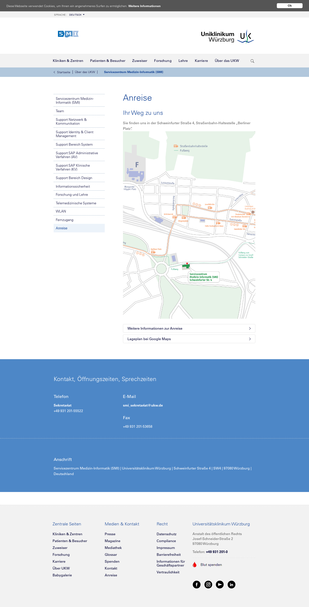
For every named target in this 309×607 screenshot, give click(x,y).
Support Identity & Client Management (74, 134)
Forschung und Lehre (72, 194)
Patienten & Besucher (70, 541)
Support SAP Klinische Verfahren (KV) (73, 167)
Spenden (112, 561)
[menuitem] (69, 14)
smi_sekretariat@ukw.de (143, 405)
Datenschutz (166, 534)
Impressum (166, 548)
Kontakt (111, 568)
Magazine (112, 541)
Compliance (166, 541)
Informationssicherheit (73, 186)
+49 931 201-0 (217, 552)
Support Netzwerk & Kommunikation (71, 121)
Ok (290, 5)
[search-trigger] (252, 60)
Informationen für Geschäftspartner (171, 563)
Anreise (61, 228)
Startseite (62, 72)
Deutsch (68, 14)
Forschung (61, 554)
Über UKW (61, 568)
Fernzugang (64, 220)
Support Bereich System (74, 144)
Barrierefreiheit (169, 554)
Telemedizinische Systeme (76, 203)
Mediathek (113, 548)
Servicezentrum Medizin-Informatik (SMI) (133, 72)
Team (60, 111)
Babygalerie (62, 575)
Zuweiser (60, 548)
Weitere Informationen (148, 6)
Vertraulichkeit (168, 572)
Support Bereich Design (74, 178)
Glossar (111, 554)
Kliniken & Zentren (67, 534)
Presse (110, 534)
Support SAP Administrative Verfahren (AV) (77, 155)
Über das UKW (85, 72)
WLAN (61, 211)
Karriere (59, 561)
